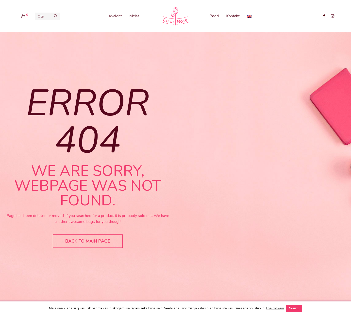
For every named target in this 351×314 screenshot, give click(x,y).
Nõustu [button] (294, 308)
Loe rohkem (275, 308)
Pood (214, 16)
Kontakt (233, 16)
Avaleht (115, 16)
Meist (134, 16)
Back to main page (87, 241)
